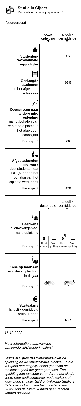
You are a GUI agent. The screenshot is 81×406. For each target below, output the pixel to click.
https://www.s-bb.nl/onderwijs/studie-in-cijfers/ (29, 345)
